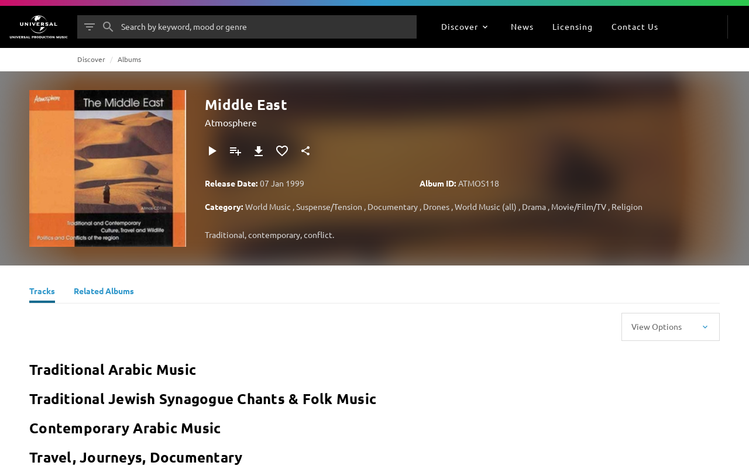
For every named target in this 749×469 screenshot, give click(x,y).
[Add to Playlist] (235, 151)
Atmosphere (231, 122)
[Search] (108, 27)
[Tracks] (42, 292)
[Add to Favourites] (282, 151)
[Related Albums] (104, 292)
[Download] (259, 151)
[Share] (305, 151)
